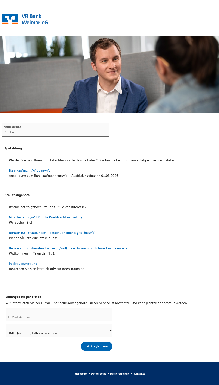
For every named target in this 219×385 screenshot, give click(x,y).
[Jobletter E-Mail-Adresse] (59, 314)
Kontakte (139, 374)
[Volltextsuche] (56, 130)
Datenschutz (98, 374)
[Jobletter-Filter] (59, 330)
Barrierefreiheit (119, 374)
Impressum (80, 374)
